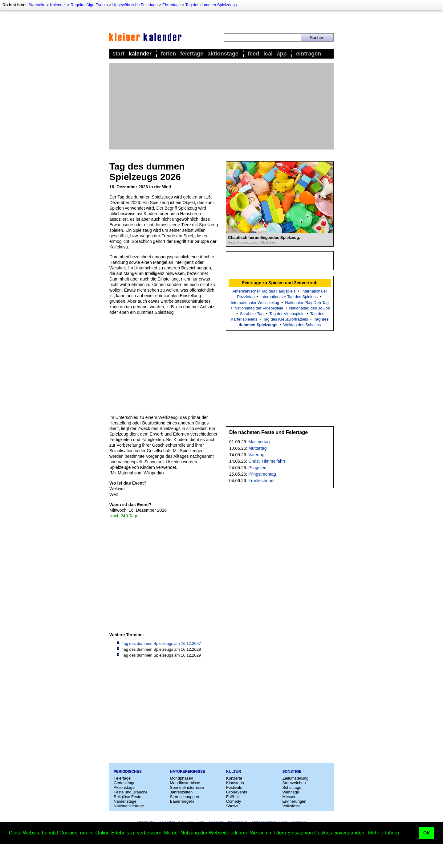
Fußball (232, 796)
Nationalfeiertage (129, 806)
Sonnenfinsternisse (187, 787)
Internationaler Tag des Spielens (289, 296)
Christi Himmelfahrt (266, 461)
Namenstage (125, 801)
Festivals (234, 787)
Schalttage (291, 787)
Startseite (36, 4)
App (282, 54)
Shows (232, 806)
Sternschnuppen (184, 796)
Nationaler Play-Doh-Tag (307, 302)
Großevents (236, 792)
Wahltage (290, 792)
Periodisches (128, 771)
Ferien (168, 54)
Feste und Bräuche (131, 792)
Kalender (58, 4)
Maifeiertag (259, 441)
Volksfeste (291, 806)
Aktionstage (223, 54)
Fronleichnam (261, 480)
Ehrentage (171, 4)
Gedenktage (125, 782)
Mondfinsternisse (185, 782)
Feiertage (191, 54)
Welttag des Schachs (302, 324)
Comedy (233, 801)
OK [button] (426, 832)
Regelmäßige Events (89, 4)
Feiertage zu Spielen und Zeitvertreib (279, 282)
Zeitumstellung (295, 778)
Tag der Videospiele (286, 313)
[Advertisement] (221, 106)
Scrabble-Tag (252, 313)
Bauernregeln (182, 801)
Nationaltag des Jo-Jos (309, 308)
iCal (268, 54)
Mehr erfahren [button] (383, 832)
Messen (289, 796)
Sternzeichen (294, 782)
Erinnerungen (294, 801)
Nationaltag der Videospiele (258, 308)
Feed (253, 54)
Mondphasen (181, 778)
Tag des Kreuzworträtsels (285, 319)
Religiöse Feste (127, 796)
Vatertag (256, 454)
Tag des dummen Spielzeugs (211, 4)
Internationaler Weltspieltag (255, 302)
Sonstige (292, 771)
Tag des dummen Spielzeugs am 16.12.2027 (161, 643)
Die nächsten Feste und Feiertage (268, 432)
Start (118, 54)
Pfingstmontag (262, 474)
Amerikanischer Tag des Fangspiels (263, 291)
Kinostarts (235, 782)
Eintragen (308, 54)
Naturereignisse (187, 771)
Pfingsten (257, 467)
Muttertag (257, 448)
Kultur (233, 771)
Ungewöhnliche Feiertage (135, 4)
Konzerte (234, 778)
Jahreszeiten (181, 792)
